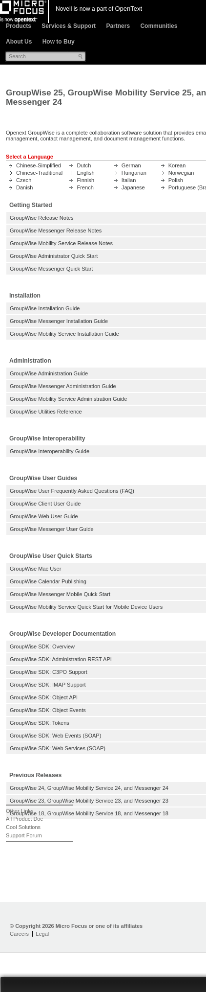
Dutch (84, 165)
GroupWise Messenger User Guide (52, 529)
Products (18, 26)
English (85, 173)
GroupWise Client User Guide (45, 504)
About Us (19, 41)
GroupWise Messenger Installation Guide (59, 321)
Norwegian (181, 173)
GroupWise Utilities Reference (46, 412)
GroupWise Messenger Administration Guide (63, 386)
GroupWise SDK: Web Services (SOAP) (57, 748)
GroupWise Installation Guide (45, 308)
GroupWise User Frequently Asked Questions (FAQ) (72, 491)
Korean (177, 165)
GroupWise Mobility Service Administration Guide (68, 399)
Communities (158, 26)
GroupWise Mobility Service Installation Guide (64, 334)
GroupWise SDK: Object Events (48, 710)
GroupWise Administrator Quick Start (54, 256)
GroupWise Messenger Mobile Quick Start (60, 594)
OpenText (128, 8)
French (85, 187)
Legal (42, 934)
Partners (118, 26)
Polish (175, 180)
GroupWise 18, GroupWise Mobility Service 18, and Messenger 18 (89, 813)
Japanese (133, 187)
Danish (24, 187)
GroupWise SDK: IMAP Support (48, 685)
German (131, 165)
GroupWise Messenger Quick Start (51, 269)
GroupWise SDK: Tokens (39, 723)
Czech (23, 180)
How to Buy (58, 41)
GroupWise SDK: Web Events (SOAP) (55, 735)
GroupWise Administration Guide (49, 373)
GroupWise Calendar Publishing (48, 581)
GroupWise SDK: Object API (44, 697)
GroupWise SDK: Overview (42, 646)
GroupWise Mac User (35, 569)
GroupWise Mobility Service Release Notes (61, 243)
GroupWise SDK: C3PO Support (48, 672)
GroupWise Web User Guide (44, 516)
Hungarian (134, 173)
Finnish (85, 180)
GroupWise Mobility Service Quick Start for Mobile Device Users (86, 607)
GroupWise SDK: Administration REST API (61, 659)
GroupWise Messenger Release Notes (56, 230)
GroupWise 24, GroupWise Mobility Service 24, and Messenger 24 (89, 788)
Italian (129, 180)
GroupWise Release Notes (42, 218)
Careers (19, 934)
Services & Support (68, 26)
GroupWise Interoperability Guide (49, 451)
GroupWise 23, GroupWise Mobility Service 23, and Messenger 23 (89, 801)
